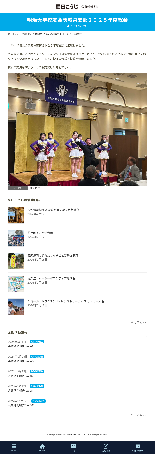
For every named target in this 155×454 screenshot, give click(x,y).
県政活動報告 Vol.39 (21, 376)
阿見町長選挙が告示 (40, 232)
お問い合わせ (138, 448)
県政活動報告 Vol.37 (21, 405)
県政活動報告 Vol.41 (21, 346)
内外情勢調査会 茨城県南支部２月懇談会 (53, 210)
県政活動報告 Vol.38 (21, 390)
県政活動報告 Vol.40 (21, 361)
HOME (42, 448)
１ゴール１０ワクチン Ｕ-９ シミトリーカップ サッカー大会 (65, 301)
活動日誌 (35, 188)
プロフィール (73, 448)
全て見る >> (138, 322)
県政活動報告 (37, 342)
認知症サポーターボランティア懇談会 (51, 278)
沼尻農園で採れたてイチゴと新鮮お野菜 (52, 255)
